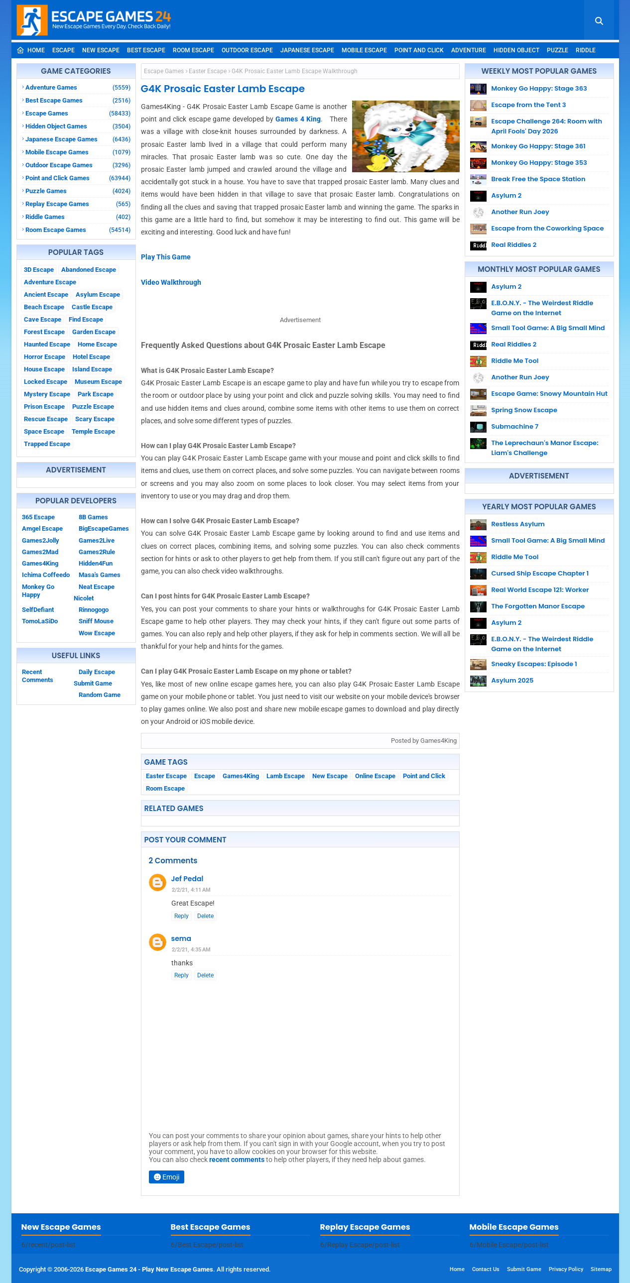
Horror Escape (44, 356)
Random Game (100, 695)
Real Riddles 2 (514, 244)
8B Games (93, 517)
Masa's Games (100, 575)
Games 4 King (298, 119)
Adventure (468, 50)
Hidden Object (516, 50)
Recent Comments (37, 676)
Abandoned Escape (88, 269)
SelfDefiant (38, 609)
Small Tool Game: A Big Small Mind (548, 328)
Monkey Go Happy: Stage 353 (539, 162)
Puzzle (557, 50)
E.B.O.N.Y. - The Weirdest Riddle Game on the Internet (543, 308)
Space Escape (44, 431)
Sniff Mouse (96, 621)
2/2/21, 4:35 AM (191, 949)
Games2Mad (40, 552)
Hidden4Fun (96, 563)
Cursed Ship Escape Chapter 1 (540, 573)
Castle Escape (92, 307)
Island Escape (92, 369)
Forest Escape (44, 332)
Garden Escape (94, 332)
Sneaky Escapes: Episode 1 (534, 664)
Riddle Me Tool (515, 360)
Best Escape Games (77, 100)
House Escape (44, 369)
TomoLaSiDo (40, 621)
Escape (63, 50)
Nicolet (84, 598)
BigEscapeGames (104, 528)
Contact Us (486, 1269)
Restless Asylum (518, 524)
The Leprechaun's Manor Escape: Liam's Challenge (545, 448)
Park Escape (96, 394)
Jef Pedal (187, 879)
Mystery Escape (47, 394)
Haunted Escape (47, 344)
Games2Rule (97, 552)
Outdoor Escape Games (77, 165)
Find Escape (86, 319)
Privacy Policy (566, 1269)
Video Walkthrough (171, 282)
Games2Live (97, 540)
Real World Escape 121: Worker (540, 589)
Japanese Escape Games (77, 139)
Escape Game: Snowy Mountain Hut (550, 393)
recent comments (236, 1160)
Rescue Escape (46, 419)
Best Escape (146, 50)
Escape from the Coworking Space (548, 228)
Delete (205, 916)
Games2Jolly (40, 540)
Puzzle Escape (93, 406)
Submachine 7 (515, 426)
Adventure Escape (50, 282)
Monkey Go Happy (38, 590)
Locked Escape (45, 381)
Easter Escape (208, 71)
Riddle (586, 50)
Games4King (40, 563)
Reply (181, 916)
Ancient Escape (46, 294)
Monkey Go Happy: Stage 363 (539, 88)
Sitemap (601, 1269)
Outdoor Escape (247, 50)
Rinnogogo (94, 609)
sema (181, 938)
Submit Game (93, 683)
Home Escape (97, 344)
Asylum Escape (98, 294)
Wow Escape (97, 633)
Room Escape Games (77, 229)
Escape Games (77, 113)
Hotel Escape (91, 356)
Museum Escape (98, 381)
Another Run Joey (520, 212)
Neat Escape (97, 586)
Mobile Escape (364, 50)
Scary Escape (95, 419)
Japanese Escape (307, 50)
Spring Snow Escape (524, 410)
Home (30, 50)
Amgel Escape (42, 528)
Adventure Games (77, 87)
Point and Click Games (77, 178)
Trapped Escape (47, 444)
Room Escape (193, 50)
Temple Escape (93, 431)
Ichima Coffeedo (46, 575)
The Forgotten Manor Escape (538, 606)
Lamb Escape (285, 776)
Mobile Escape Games (77, 152)
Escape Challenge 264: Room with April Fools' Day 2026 (547, 126)
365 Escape (38, 517)
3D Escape (39, 269)
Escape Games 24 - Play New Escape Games (149, 1269)
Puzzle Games (77, 191)
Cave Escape (42, 319)
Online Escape (375, 776)
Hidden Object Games (77, 126)
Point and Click (419, 50)
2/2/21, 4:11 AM (191, 890)
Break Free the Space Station (539, 179)
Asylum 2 (507, 195)
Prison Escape (44, 406)
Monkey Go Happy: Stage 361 (539, 146)
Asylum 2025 (513, 680)
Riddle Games (77, 217)
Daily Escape (97, 672)
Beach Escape (44, 307)
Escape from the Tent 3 (529, 105)
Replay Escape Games (77, 204)
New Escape (101, 50)
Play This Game (166, 257)
